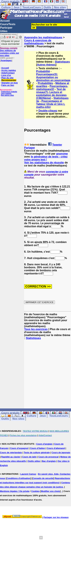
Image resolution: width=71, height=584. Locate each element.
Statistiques (62, 61)
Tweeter (57, 144)
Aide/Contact (7, 73)
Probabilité (43, 71)
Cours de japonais (61, 452)
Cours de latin (29, 457)
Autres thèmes (46, 64)
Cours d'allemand (56, 448)
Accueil (5, 20)
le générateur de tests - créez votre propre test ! (46, 158)
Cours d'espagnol (19, 448)
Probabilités (45, 83)
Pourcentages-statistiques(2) (52, 88)
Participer (6, 27)
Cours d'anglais (44, 444)
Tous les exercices (36, 329)
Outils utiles (34, 461)
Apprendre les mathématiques (43, 37)
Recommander (8, 80)
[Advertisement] (47, 371)
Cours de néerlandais (11, 452)
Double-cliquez (47, 110)
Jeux (16, 7)
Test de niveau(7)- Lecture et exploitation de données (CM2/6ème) (51, 94)
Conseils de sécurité (42, 478)
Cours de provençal (48, 457)
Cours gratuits (10, 412)
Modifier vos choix (50, 491)
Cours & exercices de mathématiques (37, 42)
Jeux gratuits (6, 93)
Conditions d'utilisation (18, 478)
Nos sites (60, 7)
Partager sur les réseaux (56, 517)
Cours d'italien (37, 448)
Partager (29, 147)
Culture (6, 7)
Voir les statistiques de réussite (44, 162)
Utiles (3, 31)
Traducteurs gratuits (9, 92)
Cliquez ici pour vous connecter (10, 42)
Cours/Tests (7, 24)
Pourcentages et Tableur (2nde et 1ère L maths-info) (50, 104)
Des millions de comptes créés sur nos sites (9, 52)
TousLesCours (31, 7)
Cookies (35, 491)
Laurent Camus (28, 474)
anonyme (62, 153)
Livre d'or (6, 75)
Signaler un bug (9, 82)
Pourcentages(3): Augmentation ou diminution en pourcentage (53, 77)
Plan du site (7, 78)
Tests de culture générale (37, 452)
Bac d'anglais (49, 461)
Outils (47, 7)
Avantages (6, 60)
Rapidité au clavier (10, 457)
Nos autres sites (7, 95)
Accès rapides (8, 70)
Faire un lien (7, 85)
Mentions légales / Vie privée (14, 491)
